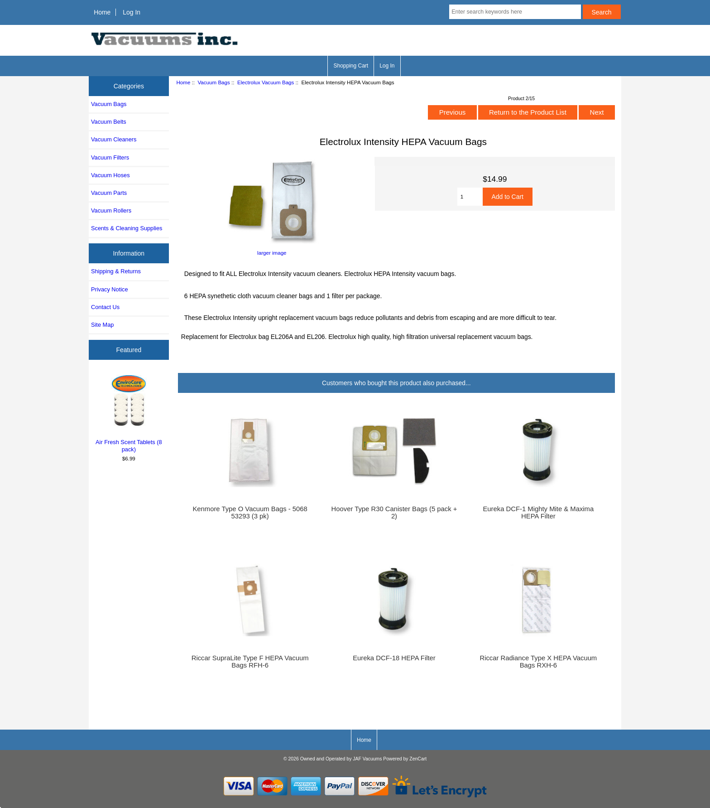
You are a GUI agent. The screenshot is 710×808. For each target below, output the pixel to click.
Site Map (102, 324)
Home (102, 12)
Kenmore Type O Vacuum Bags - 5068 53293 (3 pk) (249, 512)
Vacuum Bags (213, 82)
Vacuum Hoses (110, 175)
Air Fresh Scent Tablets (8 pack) (128, 412)
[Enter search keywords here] (514, 12)
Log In (131, 12)
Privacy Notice (109, 289)
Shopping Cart (350, 66)
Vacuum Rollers (111, 210)
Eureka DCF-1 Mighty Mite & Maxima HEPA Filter (538, 512)
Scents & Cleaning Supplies (126, 228)
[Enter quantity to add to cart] (470, 197)
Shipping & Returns (116, 271)
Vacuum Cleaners (113, 139)
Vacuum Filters (110, 157)
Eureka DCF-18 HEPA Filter (394, 658)
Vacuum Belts (108, 121)
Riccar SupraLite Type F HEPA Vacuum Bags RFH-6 (250, 661)
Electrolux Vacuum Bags (265, 82)
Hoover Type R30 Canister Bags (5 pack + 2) (394, 512)
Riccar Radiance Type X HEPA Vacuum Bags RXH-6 (538, 661)
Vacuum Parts (109, 192)
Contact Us (105, 307)
